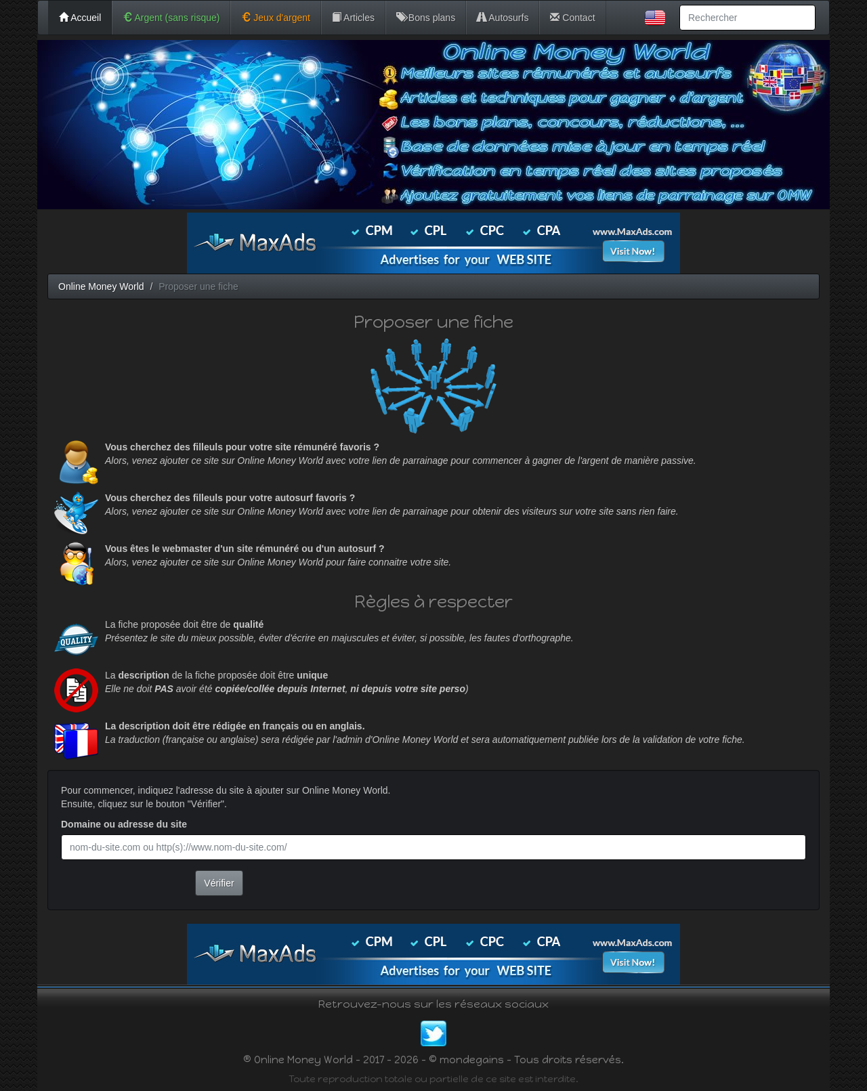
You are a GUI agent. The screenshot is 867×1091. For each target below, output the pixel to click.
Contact (572, 17)
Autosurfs (502, 17)
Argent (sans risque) (171, 17)
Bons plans (425, 17)
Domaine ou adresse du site (124, 824)
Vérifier (219, 883)
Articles (353, 17)
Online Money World (101, 286)
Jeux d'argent (275, 17)
